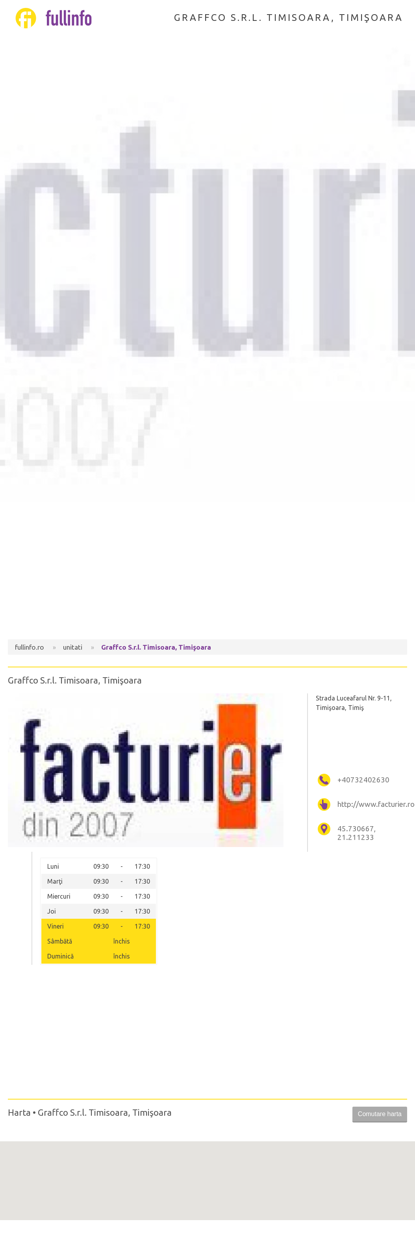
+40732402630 (363, 780)
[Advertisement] (207, 572)
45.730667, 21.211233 (356, 833)
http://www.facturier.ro (371, 804)
